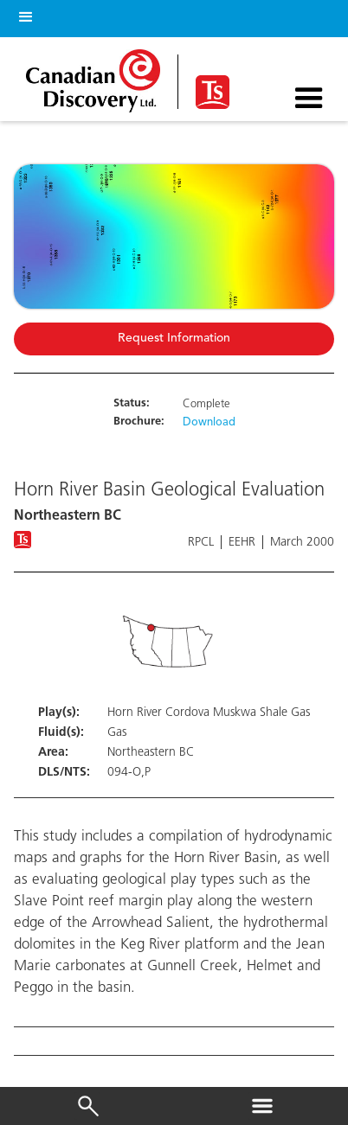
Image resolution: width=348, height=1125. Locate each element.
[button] (22, 14)
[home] (97, 76)
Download (209, 423)
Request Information (174, 338)
